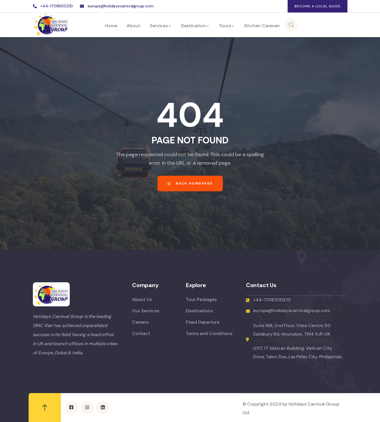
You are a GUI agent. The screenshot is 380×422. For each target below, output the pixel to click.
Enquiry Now (319, 24)
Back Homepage (190, 183)
